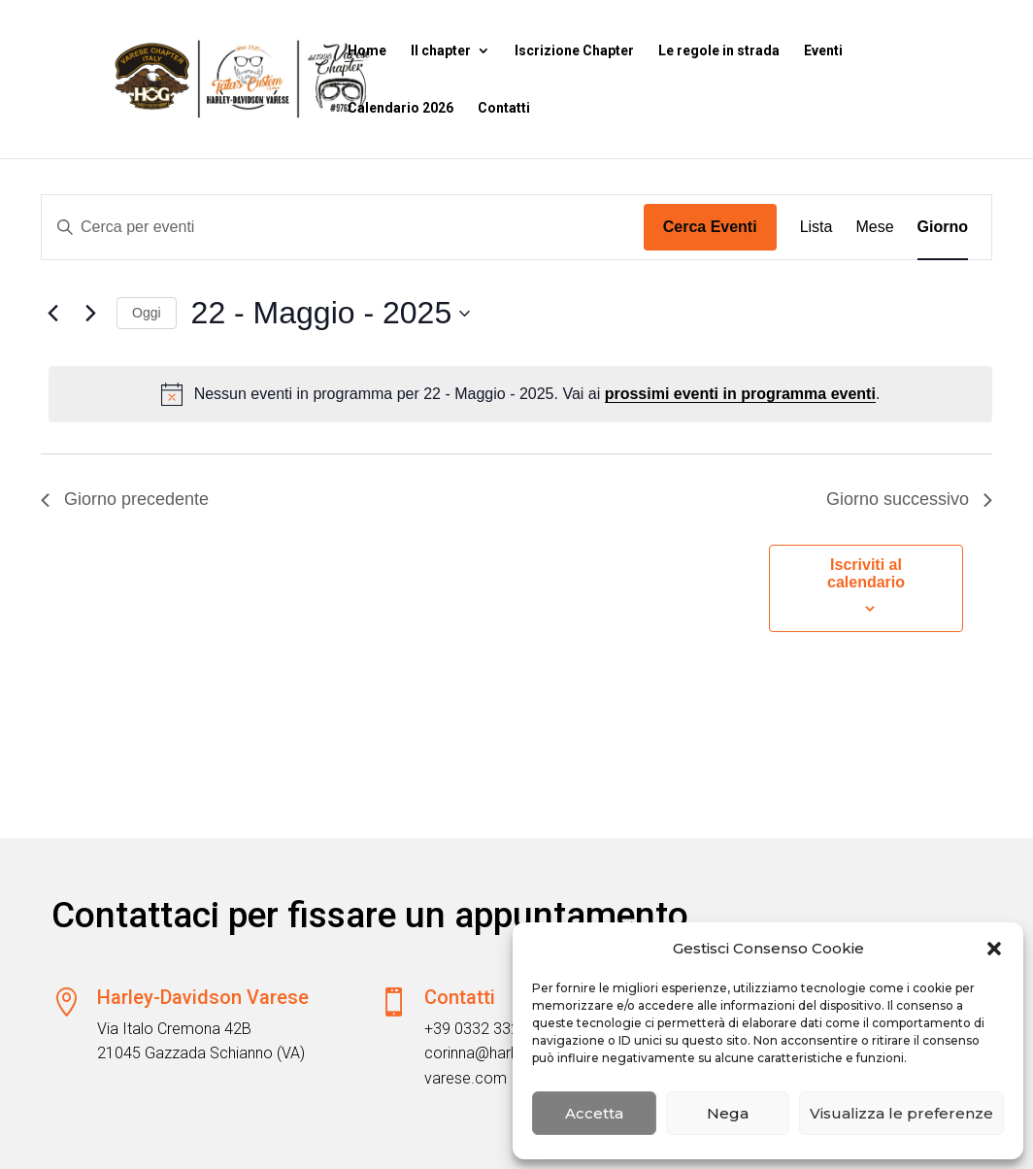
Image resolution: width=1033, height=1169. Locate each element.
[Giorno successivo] (90, 313)
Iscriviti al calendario (866, 573)
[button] (994, 948)
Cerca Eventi (710, 226)
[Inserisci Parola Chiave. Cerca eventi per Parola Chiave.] (343, 227)
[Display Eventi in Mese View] (874, 227)
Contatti (504, 108)
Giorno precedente (125, 499)
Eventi (823, 51)
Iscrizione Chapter (574, 51)
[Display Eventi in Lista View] (816, 227)
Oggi (146, 312)
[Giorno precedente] (52, 313)
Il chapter (441, 51)
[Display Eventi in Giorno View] (942, 227)
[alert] (520, 394)
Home (367, 51)
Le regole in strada (719, 51)
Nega (728, 1113)
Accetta (594, 1113)
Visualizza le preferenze (901, 1113)
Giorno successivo (909, 499)
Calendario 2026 (400, 108)
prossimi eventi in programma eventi (740, 393)
